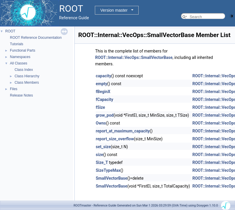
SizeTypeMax (108, 170)
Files (13, 89)
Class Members (27, 82)
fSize (100, 107)
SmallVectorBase (111, 178)
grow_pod (105, 115)
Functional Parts (22, 50)
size (99, 154)
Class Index (24, 70)
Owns (101, 123)
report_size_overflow (115, 138)
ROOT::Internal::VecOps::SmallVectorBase (134, 57)
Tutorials (16, 44)
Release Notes (21, 95)
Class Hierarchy (27, 76)
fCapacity (104, 99)
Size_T (102, 162)
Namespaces (20, 57)
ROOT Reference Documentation (36, 38)
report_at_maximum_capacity (123, 131)
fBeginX (103, 91)
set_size (103, 146)
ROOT (10, 31)
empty (101, 83)
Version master (114, 10)
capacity (103, 76)
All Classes (18, 63)
